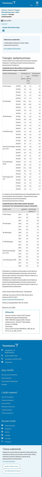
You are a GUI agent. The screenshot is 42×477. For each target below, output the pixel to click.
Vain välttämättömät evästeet (12, 471)
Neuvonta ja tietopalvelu (9, 375)
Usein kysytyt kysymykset (9, 381)
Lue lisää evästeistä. (9, 461)
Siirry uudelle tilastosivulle (12, 48)
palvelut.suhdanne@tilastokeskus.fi (13, 299)
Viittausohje (9, 312)
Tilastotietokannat (7, 400)
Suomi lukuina (6, 403)
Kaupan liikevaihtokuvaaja (10, 27)
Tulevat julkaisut (6, 410)
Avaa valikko (6, 20)
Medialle (4, 384)
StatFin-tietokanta (7, 397)
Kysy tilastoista (6, 378)
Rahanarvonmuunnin (8, 406)
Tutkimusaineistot (7, 413)
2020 (16, 12)
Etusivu (3, 10)
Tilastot (10, 10)
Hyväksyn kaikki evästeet (11, 466)
